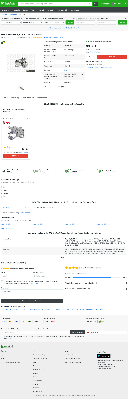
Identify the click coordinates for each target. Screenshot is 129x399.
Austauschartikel (38, 369)
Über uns (4, 351)
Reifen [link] (67, 351)
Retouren (36, 388)
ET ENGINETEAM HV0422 (28, 310)
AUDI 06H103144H (71, 224)
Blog (2, 358)
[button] (89, 4)
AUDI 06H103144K (7, 228)
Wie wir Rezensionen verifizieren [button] (77, 289)
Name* (3, 272)
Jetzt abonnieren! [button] (77, 332)
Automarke (5, 10)
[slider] (5, 268)
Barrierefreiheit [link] (38, 391)
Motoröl (41, 10)
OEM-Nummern (28, 98)
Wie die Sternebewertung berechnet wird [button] (81, 283)
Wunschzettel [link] (37, 380)
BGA (65, 70)
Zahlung (35, 384)
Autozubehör (63, 10)
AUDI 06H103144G (39, 224)
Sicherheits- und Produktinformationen (99, 68)
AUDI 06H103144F (7, 224)
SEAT (5, 190)
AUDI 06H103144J (103, 224)
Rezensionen (42, 98)
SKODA (5, 193)
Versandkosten (95, 52)
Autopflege (51, 10)
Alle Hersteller (69, 355)
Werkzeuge (75, 10)
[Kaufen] (15, 156)
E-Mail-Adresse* (38, 272)
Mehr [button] (37, 283)
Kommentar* (5, 288)
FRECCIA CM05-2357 (63, 310)
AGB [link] (34, 362)
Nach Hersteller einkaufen (73, 362)
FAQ (34, 351)
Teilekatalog (13, 14)
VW (4, 197)
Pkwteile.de (4, 14)
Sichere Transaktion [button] (94, 61)
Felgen (33, 10)
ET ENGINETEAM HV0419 (9, 310)
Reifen (25, 10)
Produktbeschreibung (10, 98)
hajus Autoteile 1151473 (46, 310)
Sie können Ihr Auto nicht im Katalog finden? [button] (64, 28)
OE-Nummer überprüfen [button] (95, 65)
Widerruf (35, 366)
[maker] (11, 22)
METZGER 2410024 (78, 310)
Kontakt (35, 373)
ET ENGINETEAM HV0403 (95, 310)
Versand (35, 377)
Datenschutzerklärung (40, 358)
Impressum (4, 355)
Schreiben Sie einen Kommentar (32, 301)
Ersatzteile (16, 10)
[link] (119, 4)
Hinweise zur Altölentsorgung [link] (10, 362)
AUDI (5, 187)
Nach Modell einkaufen (72, 358)
